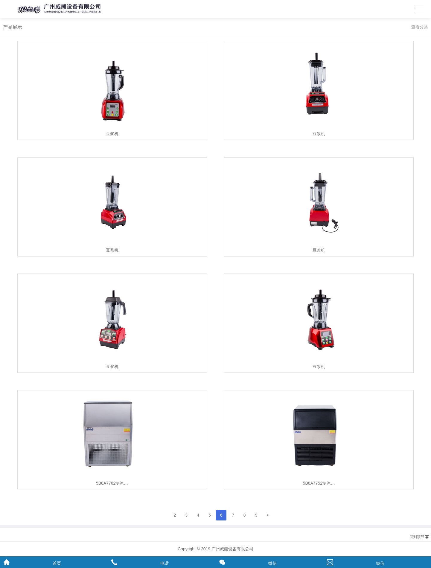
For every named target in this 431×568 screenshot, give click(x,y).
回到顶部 (417, 537)
